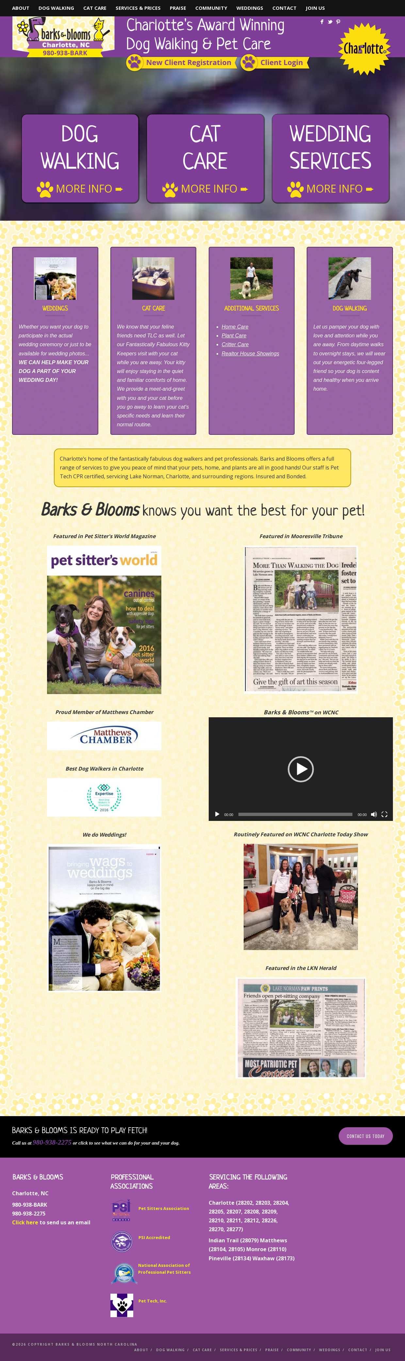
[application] (301, 769)
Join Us (315, 8)
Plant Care (234, 335)
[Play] (217, 814)
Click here (25, 1222)
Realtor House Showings (250, 353)
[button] (301, 769)
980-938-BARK (65, 53)
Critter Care (235, 344)
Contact (284, 8)
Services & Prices (138, 8)
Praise (178, 8)
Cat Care (94, 8)
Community (211, 8)
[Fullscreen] (384, 814)
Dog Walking (56, 8)
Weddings (249, 8)
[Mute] (374, 814)
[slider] (295, 814)
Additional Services (251, 309)
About (20, 8)
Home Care (235, 327)
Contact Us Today (366, 1136)
